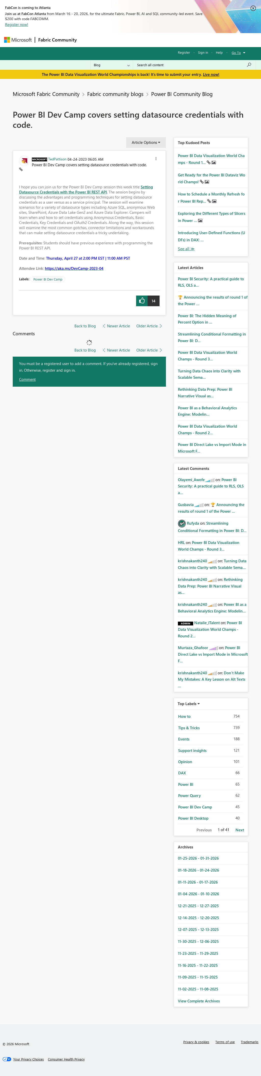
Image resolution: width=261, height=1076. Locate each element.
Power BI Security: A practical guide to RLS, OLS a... (211, 486)
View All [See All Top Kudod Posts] (186, 249)
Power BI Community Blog (182, 93)
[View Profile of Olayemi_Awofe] (191, 479)
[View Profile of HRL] (181, 542)
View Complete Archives (199, 1000)
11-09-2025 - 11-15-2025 (198, 977)
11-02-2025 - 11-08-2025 (198, 988)
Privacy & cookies (196, 1042)
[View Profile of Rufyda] (193, 523)
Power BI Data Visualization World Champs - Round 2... (210, 629)
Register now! (16, 24)
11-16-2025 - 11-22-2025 (198, 965)
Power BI (185, 784)
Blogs (177, 40)
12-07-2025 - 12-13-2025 (198, 929)
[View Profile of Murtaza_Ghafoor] (193, 647)
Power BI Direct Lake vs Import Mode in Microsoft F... (213, 654)
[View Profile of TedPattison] (57, 158)
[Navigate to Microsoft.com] (18, 40)
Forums (88, 40)
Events (183, 739)
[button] (156, 159)
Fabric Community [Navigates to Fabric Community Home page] (57, 40)
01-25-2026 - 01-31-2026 (198, 858)
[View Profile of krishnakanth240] (192, 560)
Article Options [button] (144, 142)
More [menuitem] (194, 40)
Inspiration (111, 40)
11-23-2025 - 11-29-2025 (198, 953)
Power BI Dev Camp (47, 279)
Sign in (203, 52)
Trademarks (249, 1042)
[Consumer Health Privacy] (66, 1059)
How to (184, 716)
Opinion (185, 761)
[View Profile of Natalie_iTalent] (207, 622)
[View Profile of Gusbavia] (186, 504)
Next (240, 829)
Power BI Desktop (193, 818)
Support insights (192, 750)
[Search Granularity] (112, 65)
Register (184, 52)
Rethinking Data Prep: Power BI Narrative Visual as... (210, 586)
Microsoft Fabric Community (46, 93)
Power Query (189, 795)
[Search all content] (194, 65)
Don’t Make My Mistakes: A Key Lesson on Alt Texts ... (211, 679)
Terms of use (225, 1042)
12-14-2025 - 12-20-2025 (198, 917)
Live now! (211, 74)
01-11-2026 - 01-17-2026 (198, 882)
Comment (27, 379)
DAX (182, 772)
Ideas (132, 40)
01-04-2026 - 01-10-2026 (198, 893)
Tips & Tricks (189, 727)
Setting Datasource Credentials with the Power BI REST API (86, 189)
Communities (154, 40)
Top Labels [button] (187, 703)
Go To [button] (236, 52)
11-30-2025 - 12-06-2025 (198, 941)
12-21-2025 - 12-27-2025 (198, 905)
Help (219, 52)
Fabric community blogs (115, 93)
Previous (204, 829)
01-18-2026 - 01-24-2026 (198, 870)
